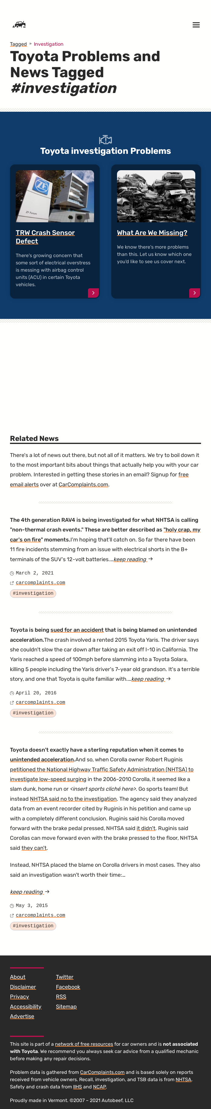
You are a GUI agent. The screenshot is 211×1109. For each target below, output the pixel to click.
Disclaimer (23, 987)
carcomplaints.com (40, 583)
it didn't (146, 828)
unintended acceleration (42, 759)
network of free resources (84, 1044)
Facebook (68, 987)
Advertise (22, 1016)
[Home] (19, 25)
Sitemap (66, 1006)
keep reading (133, 559)
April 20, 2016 (36, 693)
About (17, 977)
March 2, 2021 (35, 573)
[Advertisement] (105, 369)
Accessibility (25, 1006)
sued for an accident (77, 630)
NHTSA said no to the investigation (73, 799)
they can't (34, 848)
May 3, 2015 (32, 906)
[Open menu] (196, 25)
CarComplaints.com (83, 484)
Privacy (19, 996)
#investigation (33, 593)
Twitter (64, 977)
